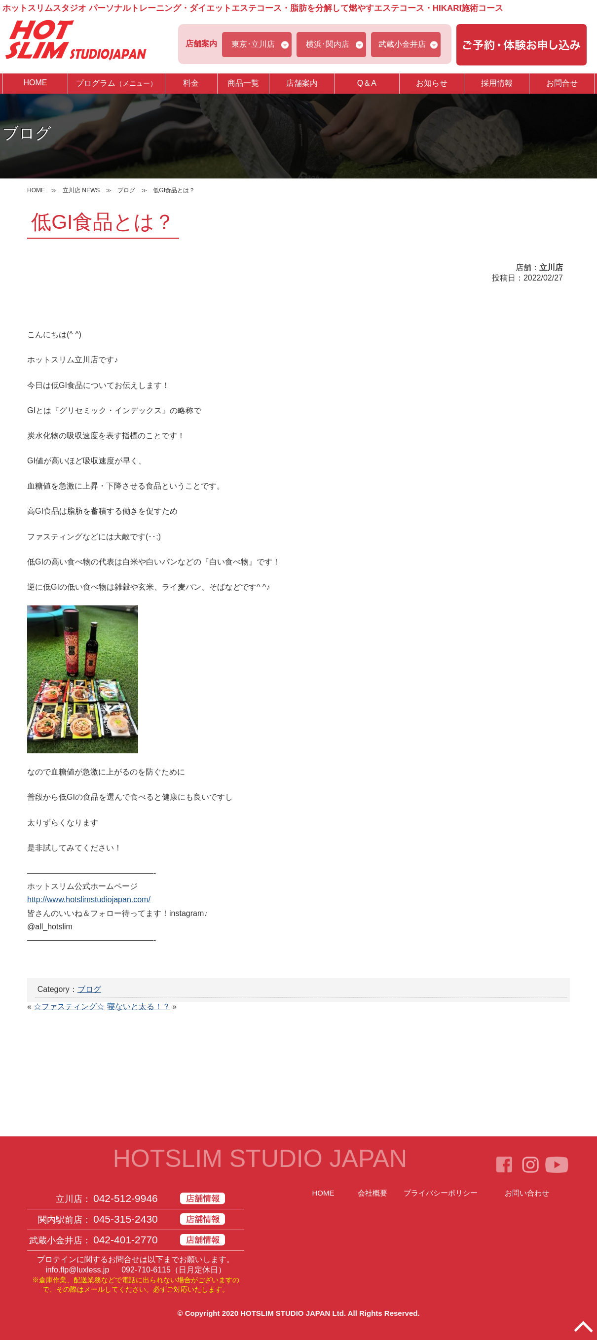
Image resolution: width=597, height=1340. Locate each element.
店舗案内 (302, 83)
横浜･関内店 (327, 44)
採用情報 (497, 83)
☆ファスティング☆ (69, 1006)
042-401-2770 (125, 1239)
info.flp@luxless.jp (77, 1270)
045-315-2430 (125, 1219)
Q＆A (366, 83)
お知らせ (432, 83)
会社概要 (372, 1193)
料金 (191, 83)
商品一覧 (243, 83)
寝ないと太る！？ (138, 1006)
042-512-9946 (125, 1198)
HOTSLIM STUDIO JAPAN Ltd (292, 1313)
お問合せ (562, 83)
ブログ (89, 989)
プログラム (116, 83)
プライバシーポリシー (441, 1193)
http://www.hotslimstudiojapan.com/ (88, 899)
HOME (35, 82)
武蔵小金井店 (402, 44)
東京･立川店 (253, 44)
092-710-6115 (146, 1270)
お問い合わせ (527, 1193)
